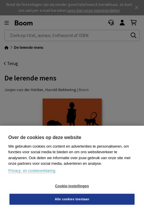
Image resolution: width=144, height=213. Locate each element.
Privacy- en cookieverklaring (31, 170)
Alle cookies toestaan (72, 199)
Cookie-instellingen (72, 186)
